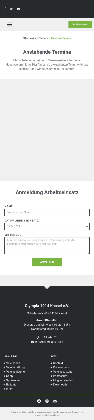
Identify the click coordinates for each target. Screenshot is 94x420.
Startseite (29, 38)
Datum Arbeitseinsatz (21, 220)
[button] (9, 24)
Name (8, 206)
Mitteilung (12, 235)
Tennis (43, 38)
